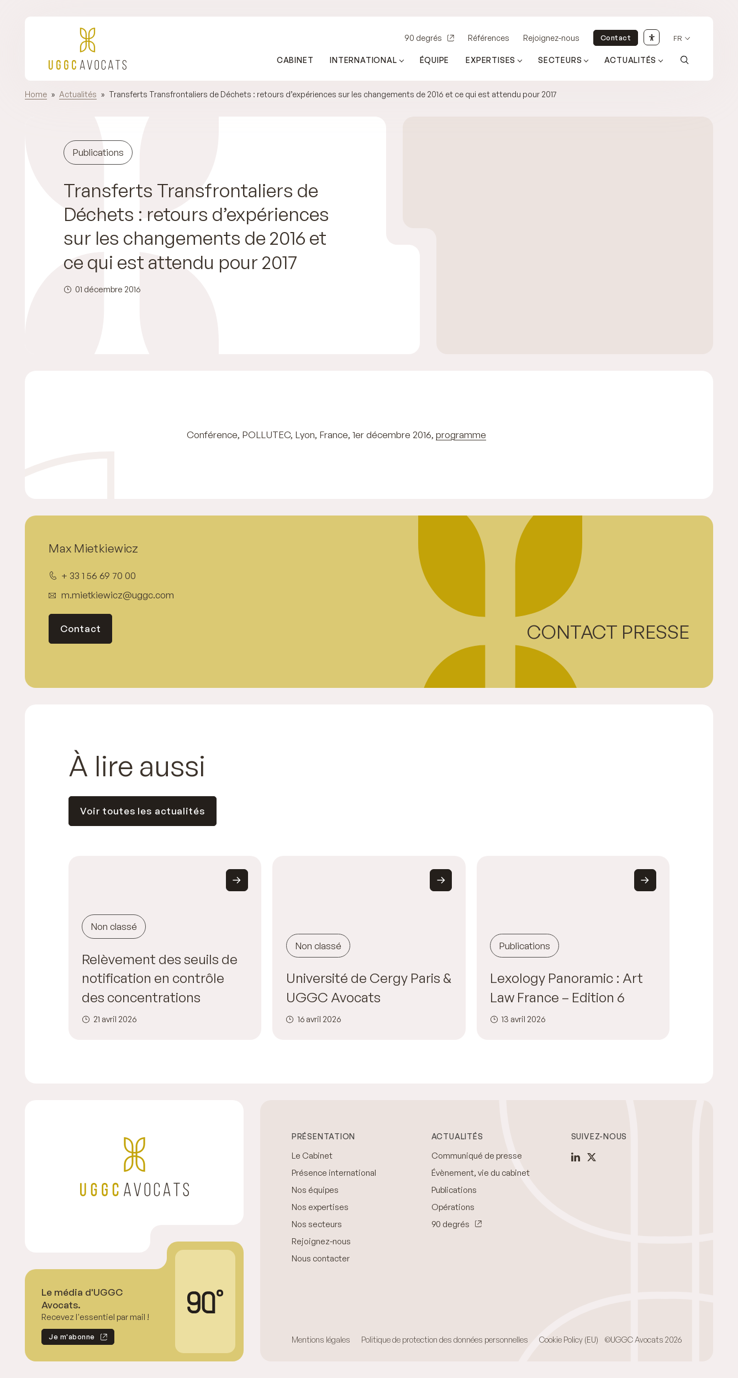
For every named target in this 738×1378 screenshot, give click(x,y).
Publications (454, 1190)
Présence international (334, 1172)
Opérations (453, 1207)
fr (677, 38)
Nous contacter (321, 1258)
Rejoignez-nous (551, 38)
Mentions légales (321, 1339)
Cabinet (295, 60)
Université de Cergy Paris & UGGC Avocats (368, 987)
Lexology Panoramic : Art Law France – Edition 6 (566, 987)
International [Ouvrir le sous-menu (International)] (363, 60)
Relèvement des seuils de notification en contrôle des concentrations (160, 977)
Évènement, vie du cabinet (480, 1172)
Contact (615, 37)
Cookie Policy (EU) (568, 1339)
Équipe (435, 60)
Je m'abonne (68, 1338)
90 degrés (423, 38)
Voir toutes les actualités (142, 811)
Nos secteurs (317, 1224)
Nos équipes (315, 1190)
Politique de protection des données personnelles (444, 1339)
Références (488, 38)
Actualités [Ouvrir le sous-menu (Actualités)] (630, 60)
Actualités (78, 94)
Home (36, 94)
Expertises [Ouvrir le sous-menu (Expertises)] (490, 60)
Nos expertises (320, 1207)
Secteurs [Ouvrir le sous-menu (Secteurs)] (560, 60)
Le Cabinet (312, 1155)
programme (461, 434)
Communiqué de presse (476, 1155)
